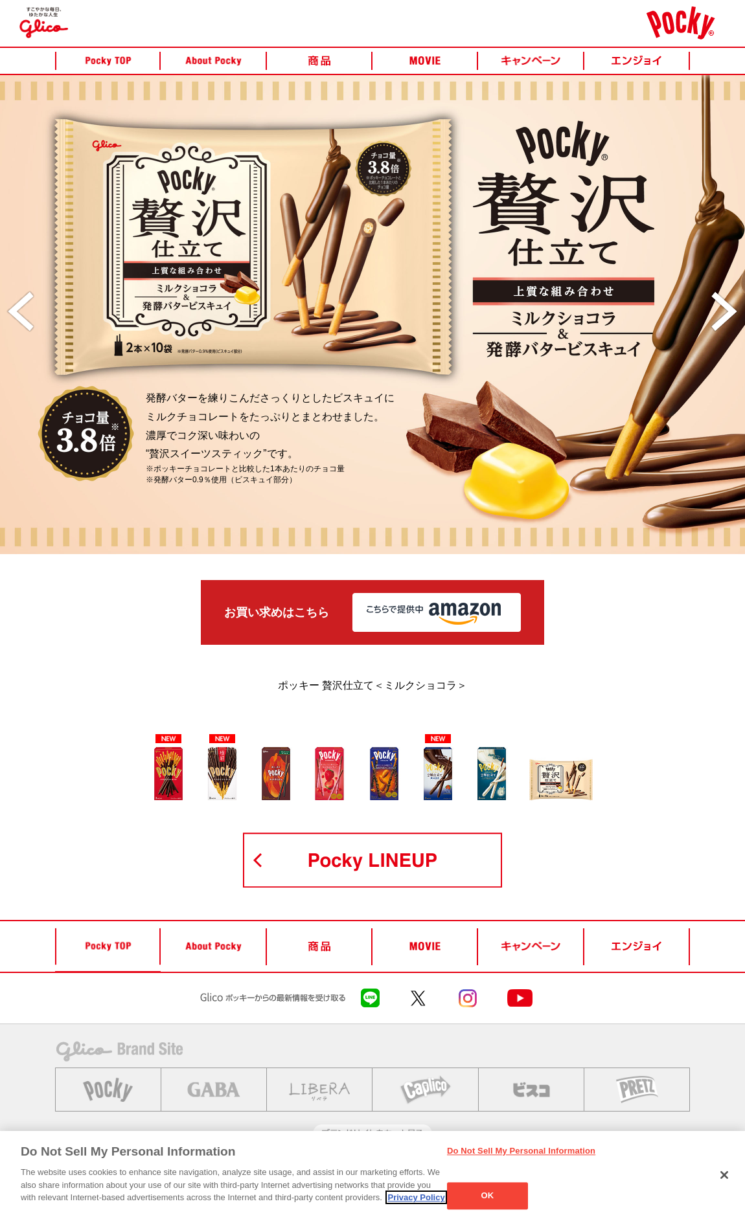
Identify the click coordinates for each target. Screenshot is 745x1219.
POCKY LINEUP (372, 860)
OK (487, 1196)
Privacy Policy (415, 1197)
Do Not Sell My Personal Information (521, 1151)
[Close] (724, 1175)
